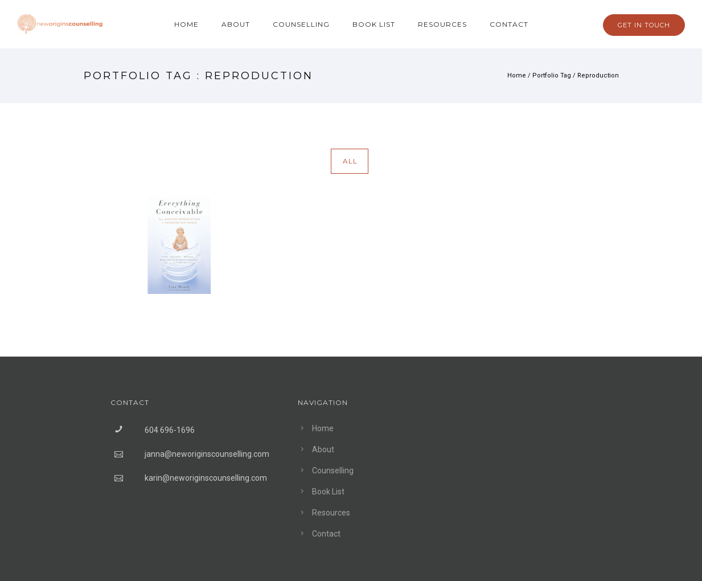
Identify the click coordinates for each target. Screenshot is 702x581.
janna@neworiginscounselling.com (207, 454)
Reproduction (598, 75)
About (235, 24)
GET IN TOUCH (644, 25)
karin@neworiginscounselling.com (206, 477)
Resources (442, 24)
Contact (509, 24)
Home (186, 24)
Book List (373, 24)
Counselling (301, 24)
